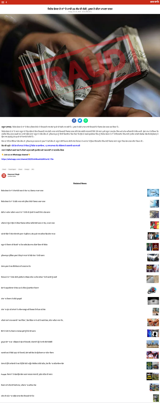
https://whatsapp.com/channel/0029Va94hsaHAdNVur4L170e (27, 159)
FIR (33, 169)
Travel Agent (12, 169)
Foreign (27, 169)
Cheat (20, 169)
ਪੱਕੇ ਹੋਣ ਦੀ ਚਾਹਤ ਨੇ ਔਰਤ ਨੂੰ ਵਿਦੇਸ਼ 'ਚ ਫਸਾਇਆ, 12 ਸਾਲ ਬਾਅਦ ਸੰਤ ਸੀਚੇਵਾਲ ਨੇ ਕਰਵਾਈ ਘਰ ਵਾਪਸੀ (45, 146)
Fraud (4, 169)
